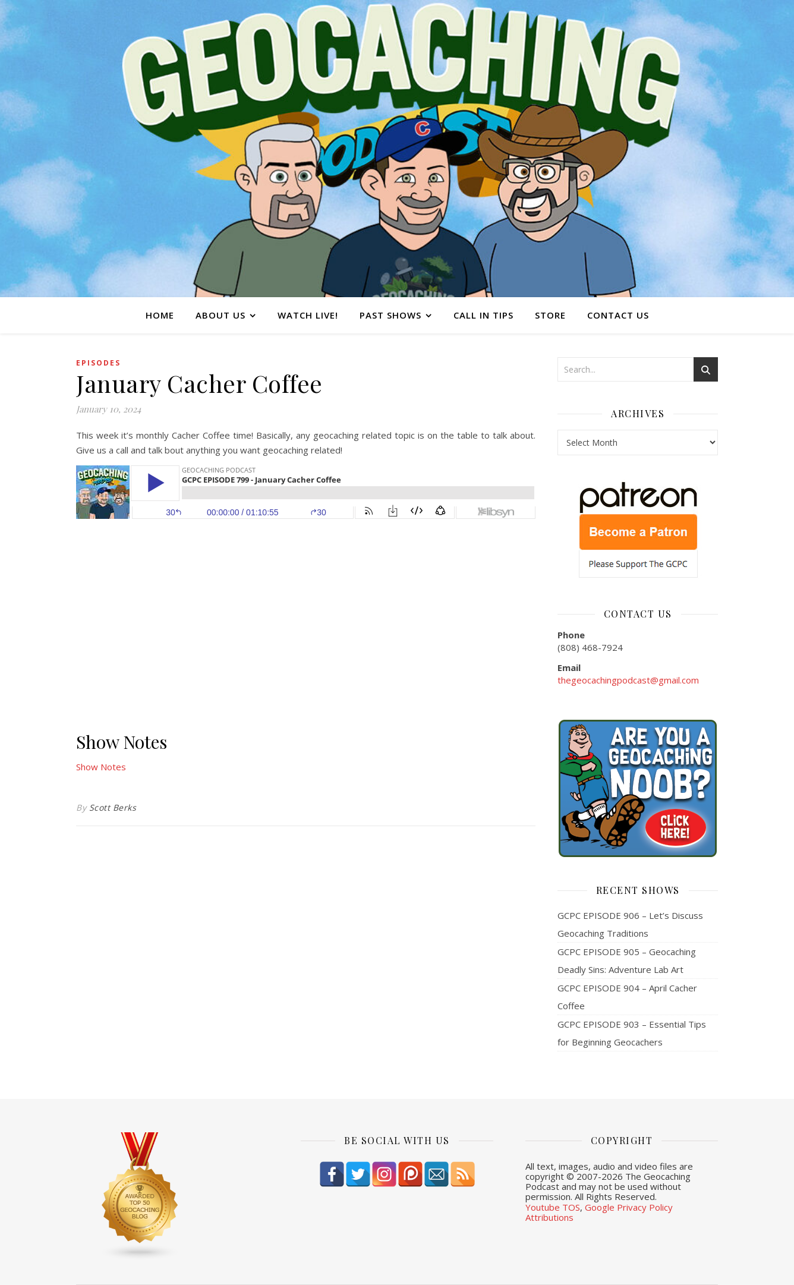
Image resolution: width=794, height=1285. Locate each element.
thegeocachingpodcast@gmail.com (628, 680)
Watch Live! (308, 315)
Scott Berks (113, 807)
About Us (220, 315)
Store (550, 315)
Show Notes (101, 767)
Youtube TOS (552, 1207)
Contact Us (618, 315)
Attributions (549, 1217)
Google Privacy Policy (629, 1207)
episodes (98, 363)
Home (160, 315)
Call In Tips (483, 315)
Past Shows (390, 315)
